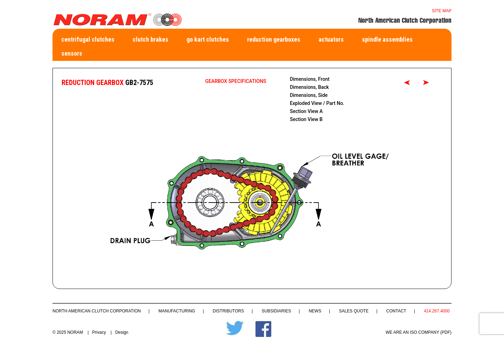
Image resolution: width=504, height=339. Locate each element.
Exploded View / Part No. (317, 103)
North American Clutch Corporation (96, 311)
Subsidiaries (276, 311)
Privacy (99, 332)
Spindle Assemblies (387, 39)
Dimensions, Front (309, 79)
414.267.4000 (436, 311)
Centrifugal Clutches (87, 39)
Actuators (331, 39)
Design (121, 332)
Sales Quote (354, 311)
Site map (441, 10)
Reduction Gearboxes (273, 39)
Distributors (228, 311)
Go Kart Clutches (208, 39)
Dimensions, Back (309, 87)
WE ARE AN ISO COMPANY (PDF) (418, 332)
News (315, 311)
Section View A (306, 111)
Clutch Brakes (150, 39)
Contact (396, 311)
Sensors (71, 53)
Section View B (306, 119)
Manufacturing (177, 311)
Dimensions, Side (309, 95)
